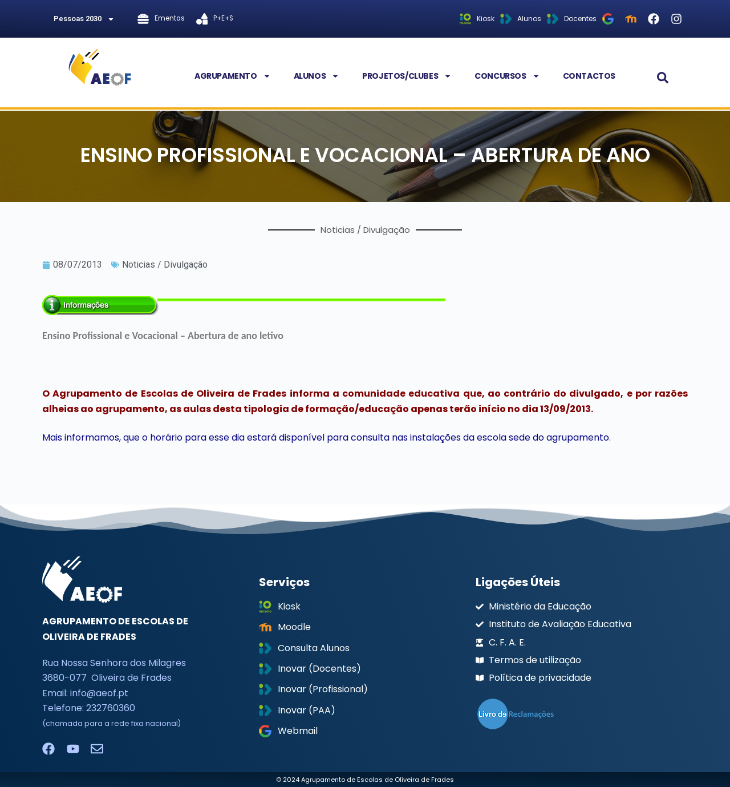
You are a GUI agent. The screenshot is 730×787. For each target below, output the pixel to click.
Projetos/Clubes (407, 76)
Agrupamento (232, 76)
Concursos (507, 76)
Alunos (317, 76)
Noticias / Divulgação (165, 264)
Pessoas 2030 (84, 19)
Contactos (589, 76)
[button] (662, 77)
